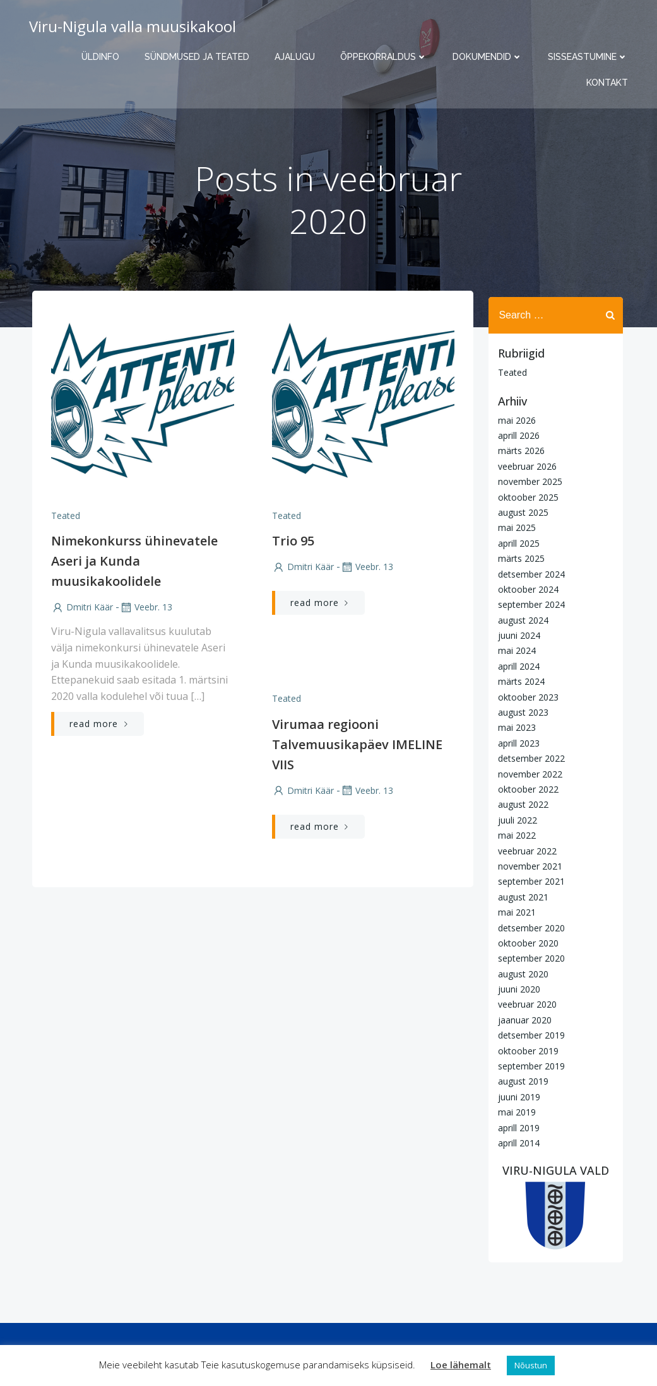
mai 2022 (514, 835)
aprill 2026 (515, 435)
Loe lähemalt (460, 1364)
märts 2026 (518, 450)
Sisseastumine (592, 57)
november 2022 (527, 773)
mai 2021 (514, 911)
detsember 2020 (528, 927)
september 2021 (528, 881)
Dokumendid (491, 57)
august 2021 (520, 896)
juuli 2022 (514, 819)
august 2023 (520, 712)
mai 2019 (514, 1111)
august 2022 (520, 804)
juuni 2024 (516, 635)
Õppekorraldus (387, 57)
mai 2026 (514, 419)
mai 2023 (514, 727)
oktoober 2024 (525, 589)
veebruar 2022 (524, 850)
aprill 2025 (515, 542)
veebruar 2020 (524, 1004)
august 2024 (520, 619)
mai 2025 (514, 527)
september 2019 (528, 1065)
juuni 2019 (516, 1096)
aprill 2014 (515, 1142)
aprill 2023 (515, 742)
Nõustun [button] (530, 1365)
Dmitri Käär (81, 614)
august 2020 (520, 973)
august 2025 (520, 512)
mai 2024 (514, 650)
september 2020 (528, 958)
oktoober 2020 (525, 942)
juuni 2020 (516, 988)
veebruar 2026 (524, 465)
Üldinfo (104, 57)
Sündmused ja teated (200, 57)
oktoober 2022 (525, 789)
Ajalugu (298, 57)
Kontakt (611, 83)
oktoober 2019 (525, 1050)
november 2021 (527, 865)
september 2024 (528, 604)
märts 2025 (518, 558)
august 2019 (520, 1080)
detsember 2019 (528, 1034)
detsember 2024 (528, 573)
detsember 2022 (528, 758)
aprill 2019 (515, 1127)
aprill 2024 (515, 665)
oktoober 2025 (525, 496)
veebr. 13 (144, 614)
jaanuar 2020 (521, 1019)
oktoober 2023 (525, 696)
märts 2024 (518, 681)
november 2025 (527, 481)
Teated (64, 522)
